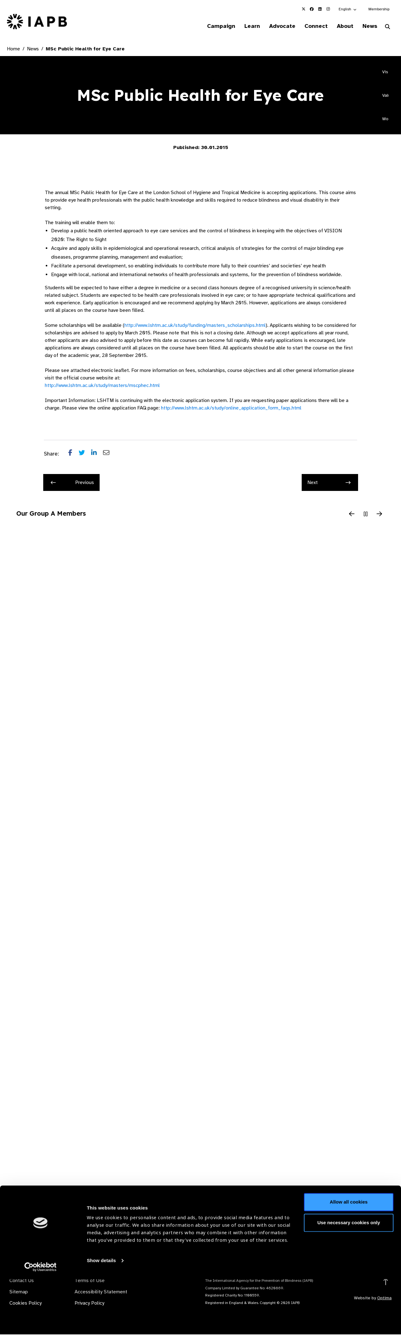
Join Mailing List (360, 1231)
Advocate (276, 26)
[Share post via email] (109, 454)
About (342, 26)
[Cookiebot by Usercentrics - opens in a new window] (40, 1322)
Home (13, 49)
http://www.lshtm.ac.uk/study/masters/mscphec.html (102, 386)
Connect (311, 26)
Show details (101, 1316)
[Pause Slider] (365, 515)
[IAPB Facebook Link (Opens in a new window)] (312, 9)
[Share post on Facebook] (73, 454)
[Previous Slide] (352, 515)
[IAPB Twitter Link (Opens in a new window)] (303, 9)
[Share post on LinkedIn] (97, 454)
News (368, 26)
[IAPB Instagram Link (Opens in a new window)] (328, 9)
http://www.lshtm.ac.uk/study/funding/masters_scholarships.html (195, 326)
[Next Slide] (379, 515)
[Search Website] (387, 28)
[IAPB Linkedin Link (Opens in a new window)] (320, 9)
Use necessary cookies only (348, 1278)
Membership (378, 9)
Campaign (212, 26)
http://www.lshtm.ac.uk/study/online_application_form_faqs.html (231, 408)
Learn (244, 26)
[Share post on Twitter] (85, 454)
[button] (348, 9)
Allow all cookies (349, 1257)
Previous (72, 483)
